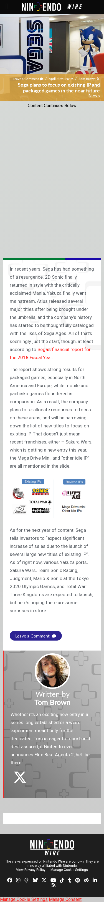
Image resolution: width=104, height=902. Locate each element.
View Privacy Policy (30, 870)
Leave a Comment (28, 79)
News (94, 95)
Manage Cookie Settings (69, 870)
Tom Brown (87, 79)
